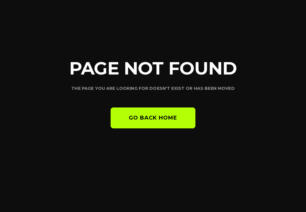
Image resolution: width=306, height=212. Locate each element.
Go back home (153, 118)
